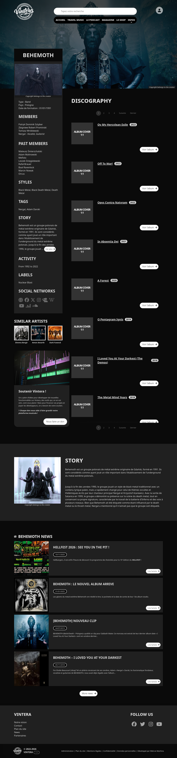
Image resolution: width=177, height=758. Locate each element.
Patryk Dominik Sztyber (31, 124)
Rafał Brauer (25, 164)
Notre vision (20, 722)
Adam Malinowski (28, 154)
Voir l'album (149, 149)
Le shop (121, 19)
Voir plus (50, 249)
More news (89, 693)
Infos (131, 19)
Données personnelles (126, 751)
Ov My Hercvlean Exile (112, 124)
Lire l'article (153, 571)
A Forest (103, 280)
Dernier (133, 113)
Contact (18, 725)
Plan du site (20, 728)
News (17, 732)
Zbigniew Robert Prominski (32, 127)
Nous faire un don (55, 421)
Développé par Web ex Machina (151, 751)
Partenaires (20, 735)
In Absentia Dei (108, 241)
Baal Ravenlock (26, 167)
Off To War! (105, 163)
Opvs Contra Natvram (112, 202)
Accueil (60, 19)
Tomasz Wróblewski (29, 130)
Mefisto (22, 157)
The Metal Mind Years (112, 397)
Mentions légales (94, 751)
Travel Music (75, 19)
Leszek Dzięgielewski (29, 160)
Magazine (108, 19)
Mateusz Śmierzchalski (30, 151)
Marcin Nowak (26, 170)
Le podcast (93, 19)
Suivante (122, 113)
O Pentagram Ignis (110, 319)
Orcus (22, 173)
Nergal (22, 133)
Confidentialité (109, 751)
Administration (67, 751)
